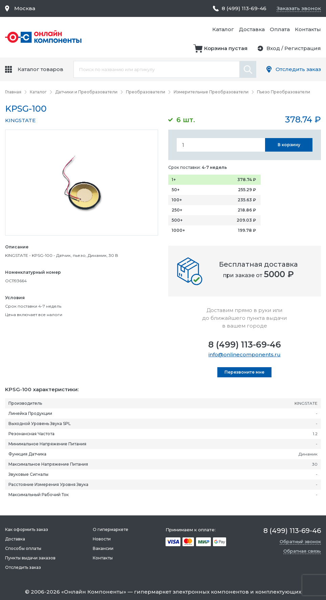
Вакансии (103, 548)
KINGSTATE (20, 120)
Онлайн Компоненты (94, 591)
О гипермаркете (110, 529)
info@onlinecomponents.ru (245, 354)
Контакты (308, 29)
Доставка (252, 29)
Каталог (223, 29)
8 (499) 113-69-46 (244, 344)
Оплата (280, 29)
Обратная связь (302, 551)
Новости (102, 538)
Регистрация (302, 48)
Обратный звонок (300, 541)
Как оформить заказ (26, 529)
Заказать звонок (299, 8)
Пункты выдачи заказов (30, 557)
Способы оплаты (23, 548)
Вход (273, 48)
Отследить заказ (298, 69)
